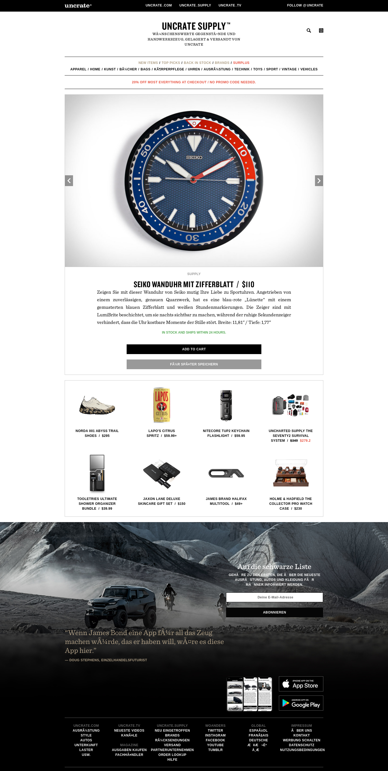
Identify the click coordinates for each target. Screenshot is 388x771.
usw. (86, 712)
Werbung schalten (301, 697)
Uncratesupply (195, 5)
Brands (222, 63)
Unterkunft (86, 702)
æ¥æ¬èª (258, 702)
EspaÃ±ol (259, 687)
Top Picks (171, 63)
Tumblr (215, 707)
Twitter (215, 687)
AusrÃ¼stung (217, 69)
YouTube (215, 702)
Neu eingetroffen (172, 687)
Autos (86, 697)
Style (86, 692)
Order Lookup (172, 712)
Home (95, 69)
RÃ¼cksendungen (172, 697)
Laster (86, 707)
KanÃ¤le (129, 692)
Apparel (78, 69)
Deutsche (258, 697)
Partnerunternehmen (172, 707)
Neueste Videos (129, 687)
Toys (257, 69)
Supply (194, 274)
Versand (172, 702)
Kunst (110, 69)
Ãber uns (301, 687)
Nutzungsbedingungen (302, 707)
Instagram (215, 692)
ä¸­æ (258, 707)
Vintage (289, 69)
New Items (148, 63)
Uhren (194, 69)
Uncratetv (230, 5)
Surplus (241, 63)
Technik (242, 69)
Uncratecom (159, 5)
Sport (272, 69)
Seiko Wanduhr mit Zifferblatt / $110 (194, 284)
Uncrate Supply (194, 25)
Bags (146, 69)
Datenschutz (301, 702)
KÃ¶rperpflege (169, 69)
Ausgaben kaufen (129, 707)
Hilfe (172, 716)
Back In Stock (197, 63)
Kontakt (301, 692)
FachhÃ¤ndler (129, 712)
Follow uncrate (305, 5)
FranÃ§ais (258, 692)
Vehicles (309, 69)
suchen (309, 30)
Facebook (215, 697)
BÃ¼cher (128, 69)
